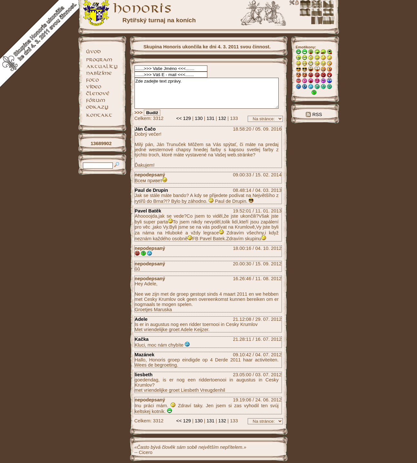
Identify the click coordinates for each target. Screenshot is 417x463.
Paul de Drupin (151, 190)
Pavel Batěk (148, 210)
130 (199, 118)
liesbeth (144, 374)
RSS (314, 114)
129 (187, 118)
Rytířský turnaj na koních (159, 20)
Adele (141, 319)
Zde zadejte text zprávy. (206, 93)
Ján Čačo (145, 129)
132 (222, 118)
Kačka (142, 339)
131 (210, 118)
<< (179, 118)
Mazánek (144, 354)
